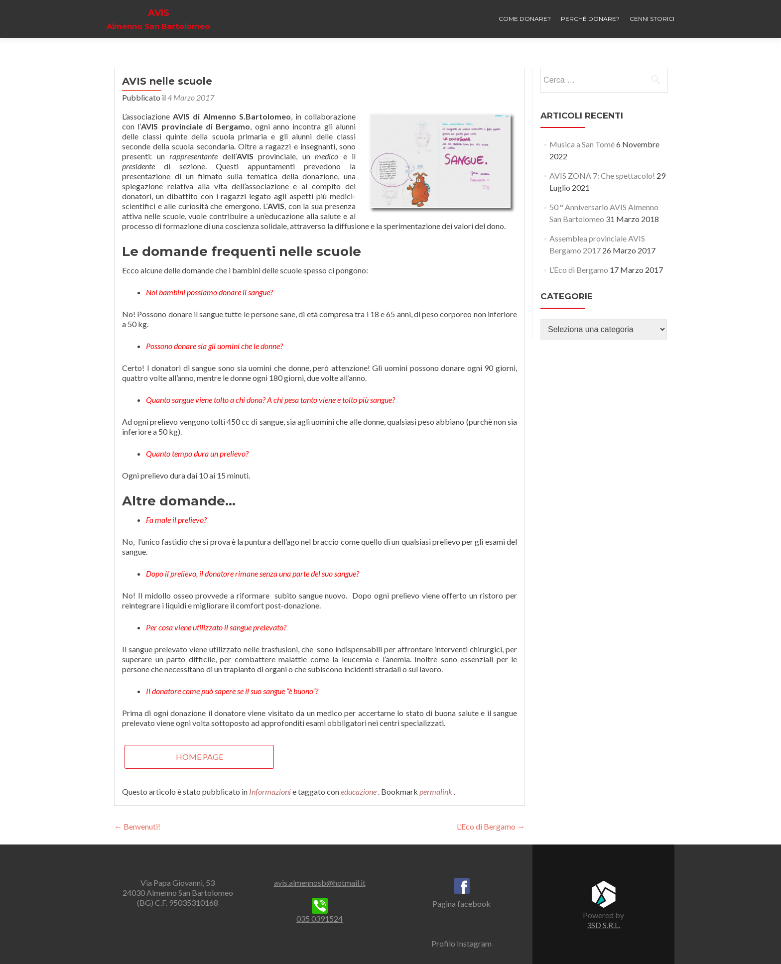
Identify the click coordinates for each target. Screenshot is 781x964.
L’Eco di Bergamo (491, 826)
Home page (199, 756)
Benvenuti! (137, 826)
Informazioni (270, 791)
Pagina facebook (461, 903)
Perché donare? (590, 18)
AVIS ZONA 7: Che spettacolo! (602, 175)
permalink (436, 791)
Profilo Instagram (461, 943)
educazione (359, 791)
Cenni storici (652, 18)
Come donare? (525, 18)
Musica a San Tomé (582, 144)
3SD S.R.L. (603, 925)
